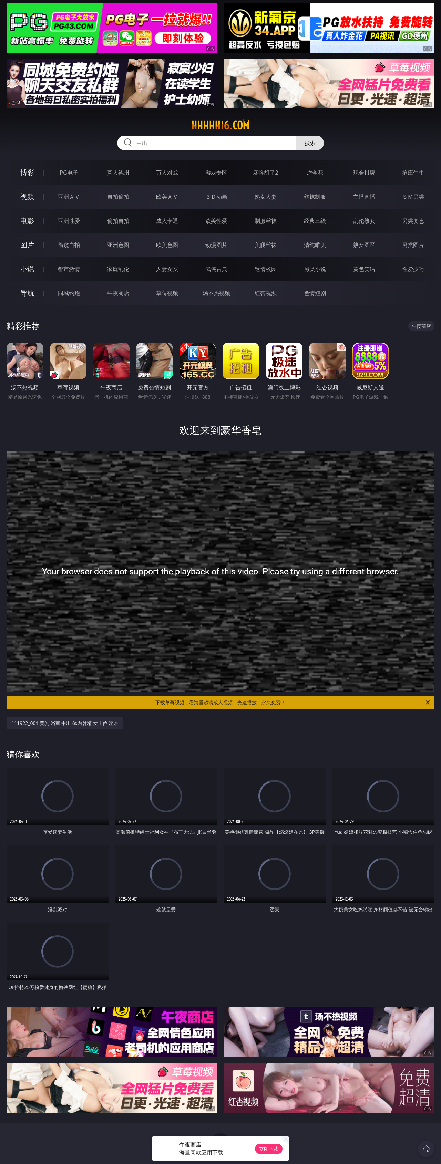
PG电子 (69, 172)
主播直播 (364, 196)
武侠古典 (216, 269)
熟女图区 (364, 245)
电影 (27, 220)
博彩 (27, 172)
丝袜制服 (315, 196)
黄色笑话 (364, 269)
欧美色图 (167, 245)
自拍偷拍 (118, 196)
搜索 (310, 143)
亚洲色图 (118, 245)
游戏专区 (216, 172)
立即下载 (268, 1148)
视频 (27, 196)
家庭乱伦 (118, 269)
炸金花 (315, 172)
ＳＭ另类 (413, 196)
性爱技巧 (413, 269)
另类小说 (315, 269)
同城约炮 (69, 293)
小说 (27, 268)
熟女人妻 (266, 196)
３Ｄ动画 (216, 196)
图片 (27, 244)
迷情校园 (266, 269)
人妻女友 (167, 269)
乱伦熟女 (364, 221)
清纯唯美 (315, 245)
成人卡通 (167, 221)
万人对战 (167, 172)
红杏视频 (266, 293)
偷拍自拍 (118, 221)
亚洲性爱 (69, 221)
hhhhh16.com (220, 125)
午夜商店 (118, 293)
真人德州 (118, 172)
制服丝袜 (266, 221)
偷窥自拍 (69, 245)
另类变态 (413, 221)
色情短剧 (315, 293)
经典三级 (315, 221)
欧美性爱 (216, 221)
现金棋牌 (364, 172)
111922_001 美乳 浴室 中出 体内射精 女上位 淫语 (64, 723)
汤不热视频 (216, 293)
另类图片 (413, 245)
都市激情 (69, 269)
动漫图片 (216, 245)
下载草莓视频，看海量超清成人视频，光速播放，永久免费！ (293, 702)
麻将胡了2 (265, 172)
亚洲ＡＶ (69, 196)
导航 (27, 293)
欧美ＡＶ (167, 196)
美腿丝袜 (266, 245)
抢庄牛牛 (413, 172)
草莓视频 (167, 293)
